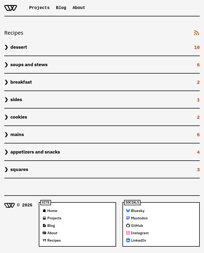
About (79, 8)
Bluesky (135, 210)
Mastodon (137, 218)
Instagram (137, 233)
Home (49, 210)
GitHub (134, 225)
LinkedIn (136, 240)
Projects (39, 8)
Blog (61, 8)
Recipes (51, 240)
